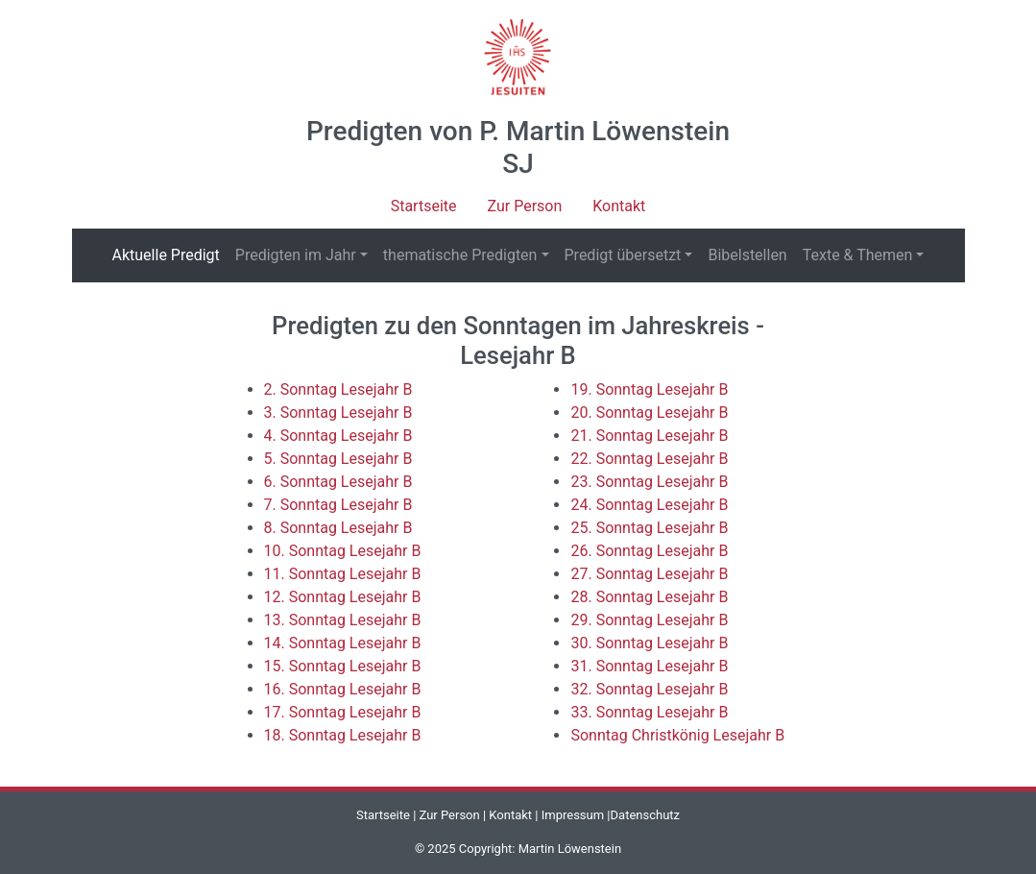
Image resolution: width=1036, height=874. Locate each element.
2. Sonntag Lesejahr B (338, 389)
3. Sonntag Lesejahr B (338, 412)
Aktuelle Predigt (170, 254)
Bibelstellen (747, 255)
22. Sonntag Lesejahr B (649, 458)
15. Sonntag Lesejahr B (343, 666)
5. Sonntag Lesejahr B (338, 458)
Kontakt (618, 206)
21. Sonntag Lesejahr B (649, 435)
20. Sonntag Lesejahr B (649, 412)
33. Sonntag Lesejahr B (649, 712)
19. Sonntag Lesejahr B (649, 389)
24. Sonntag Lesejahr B (649, 505)
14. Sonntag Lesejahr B (343, 643)
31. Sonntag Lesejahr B (649, 666)
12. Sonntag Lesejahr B (343, 597)
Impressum (573, 815)
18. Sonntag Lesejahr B (343, 735)
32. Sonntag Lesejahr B (649, 689)
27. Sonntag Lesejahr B (649, 574)
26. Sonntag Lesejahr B (649, 551)
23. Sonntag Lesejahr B (649, 482)
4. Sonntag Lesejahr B (338, 435)
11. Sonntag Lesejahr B (343, 574)
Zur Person (525, 206)
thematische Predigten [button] (460, 255)
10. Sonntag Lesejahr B (343, 551)
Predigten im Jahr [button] (295, 255)
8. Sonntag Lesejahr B (338, 528)
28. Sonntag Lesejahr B (649, 597)
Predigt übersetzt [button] (623, 255)
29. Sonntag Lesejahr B (649, 620)
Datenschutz (645, 815)
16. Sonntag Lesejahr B (343, 689)
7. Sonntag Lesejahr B (338, 505)
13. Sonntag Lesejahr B (343, 620)
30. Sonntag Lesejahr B (649, 643)
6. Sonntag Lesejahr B (338, 482)
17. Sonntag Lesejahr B (343, 712)
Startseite (424, 206)
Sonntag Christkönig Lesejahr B (677, 735)
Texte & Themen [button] (858, 255)
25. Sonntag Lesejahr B (649, 528)
